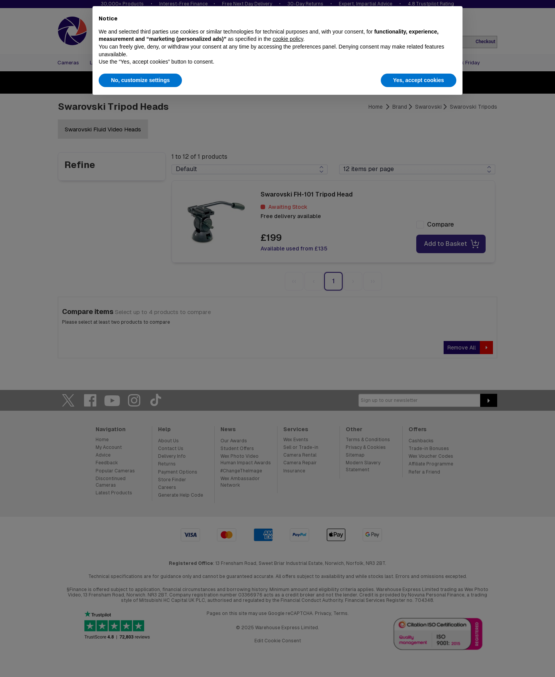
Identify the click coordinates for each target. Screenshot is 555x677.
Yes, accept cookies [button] (418, 80)
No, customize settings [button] (140, 80)
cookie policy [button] (287, 39)
